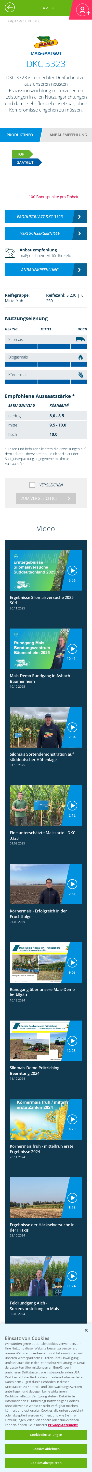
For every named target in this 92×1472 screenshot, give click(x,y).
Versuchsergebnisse (40, 233)
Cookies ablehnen (46, 1449)
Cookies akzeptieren (45, 1463)
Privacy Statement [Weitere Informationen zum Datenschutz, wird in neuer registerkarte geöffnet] (63, 1425)
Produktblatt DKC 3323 (40, 216)
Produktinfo (20, 134)
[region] (46, 1398)
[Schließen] (86, 1330)
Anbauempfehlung (68, 134)
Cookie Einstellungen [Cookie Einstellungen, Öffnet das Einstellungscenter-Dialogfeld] (46, 1434)
